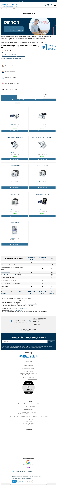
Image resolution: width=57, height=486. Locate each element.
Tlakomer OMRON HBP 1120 (42, 194)
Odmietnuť (29, 481)
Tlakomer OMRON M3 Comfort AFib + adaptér (42, 109)
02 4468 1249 (30, 377)
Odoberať (51, 341)
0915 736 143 (34, 373)
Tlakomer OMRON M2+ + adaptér (14, 137)
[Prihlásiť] (48, 4)
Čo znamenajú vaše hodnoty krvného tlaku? (13, 56)
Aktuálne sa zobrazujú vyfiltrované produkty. (33, 99)
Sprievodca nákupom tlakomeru (10, 53)
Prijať (14, 481)
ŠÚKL (5, 311)
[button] (45, 4)
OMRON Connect (22, 308)
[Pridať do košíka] (14, 131)
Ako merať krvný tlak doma (9, 54)
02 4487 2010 (34, 1)
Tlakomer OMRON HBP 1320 (15, 109)
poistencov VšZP (32, 304)
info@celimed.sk (23, 1)
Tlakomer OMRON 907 (14, 222)
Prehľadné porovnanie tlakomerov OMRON (12, 58)
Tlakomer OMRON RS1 (14, 165)
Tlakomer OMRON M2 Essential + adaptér (42, 137)
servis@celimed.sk (32, 379)
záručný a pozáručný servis (16, 310)
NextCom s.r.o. (52, 483)
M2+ (52, 258)
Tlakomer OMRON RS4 (14, 194)
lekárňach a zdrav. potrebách (40, 416)
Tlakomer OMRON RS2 (42, 165)
